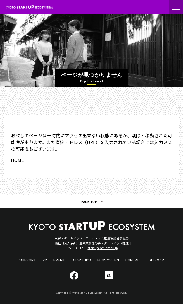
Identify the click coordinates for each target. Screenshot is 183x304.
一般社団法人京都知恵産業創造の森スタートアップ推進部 (92, 243)
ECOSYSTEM (108, 259)
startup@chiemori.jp (103, 247)
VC (44, 259)
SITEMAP (156, 259)
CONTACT (133, 259)
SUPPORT (27, 259)
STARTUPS (81, 259)
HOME (17, 160)
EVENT (59, 259)
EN (108, 275)
